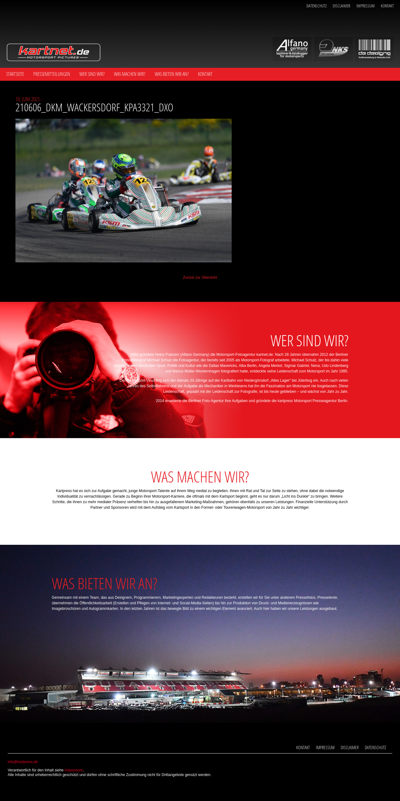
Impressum (365, 6)
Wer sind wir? (92, 74)
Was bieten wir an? (172, 74)
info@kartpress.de (23, 762)
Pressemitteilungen (51, 74)
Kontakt (387, 6)
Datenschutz (316, 6)
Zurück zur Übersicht (200, 277)
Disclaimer (341, 6)
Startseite (15, 74)
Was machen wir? (129, 74)
